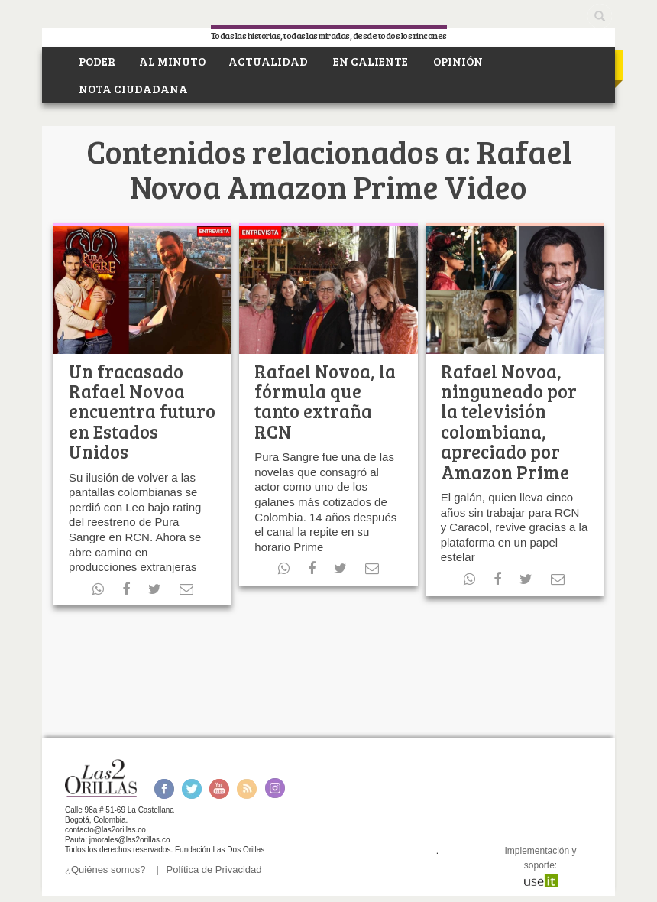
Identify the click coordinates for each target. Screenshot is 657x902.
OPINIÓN (457, 61)
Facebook (164, 788)
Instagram (274, 788)
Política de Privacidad (214, 869)
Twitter (192, 788)
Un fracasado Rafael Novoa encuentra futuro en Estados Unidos (142, 412)
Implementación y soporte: (540, 865)
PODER (96, 61)
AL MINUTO (172, 61)
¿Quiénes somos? (105, 869)
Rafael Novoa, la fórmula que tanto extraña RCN (325, 401)
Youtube (219, 788)
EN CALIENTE (369, 61)
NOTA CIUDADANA (132, 88)
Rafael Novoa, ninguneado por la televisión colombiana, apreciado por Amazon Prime (509, 422)
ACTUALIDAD (268, 61)
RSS (247, 788)
